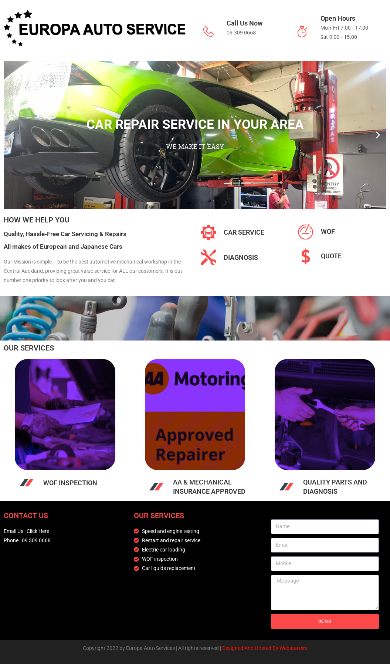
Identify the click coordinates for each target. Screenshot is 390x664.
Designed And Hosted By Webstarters (265, 648)
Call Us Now (244, 23)
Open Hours (338, 18)
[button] (12, 134)
